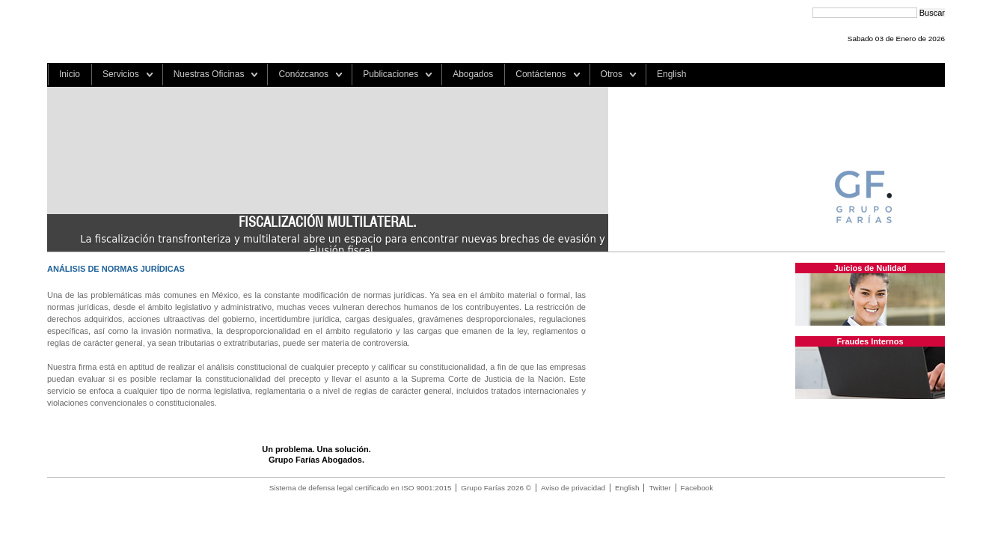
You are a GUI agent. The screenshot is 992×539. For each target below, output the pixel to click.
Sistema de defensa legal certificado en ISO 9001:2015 (360, 488)
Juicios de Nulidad (869, 268)
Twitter (659, 488)
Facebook (697, 488)
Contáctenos (540, 74)
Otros (611, 74)
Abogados (473, 74)
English (671, 74)
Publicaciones (390, 74)
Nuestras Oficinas (209, 74)
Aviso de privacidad (573, 488)
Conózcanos (303, 74)
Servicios (120, 74)
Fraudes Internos (869, 341)
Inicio (69, 74)
